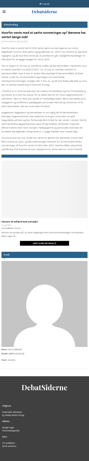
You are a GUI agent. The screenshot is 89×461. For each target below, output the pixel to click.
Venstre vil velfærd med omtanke (19, 222)
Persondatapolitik (10, 430)
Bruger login (8, 427)
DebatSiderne (44, 387)
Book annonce (9, 446)
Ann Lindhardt (10, 41)
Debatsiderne (44, 11)
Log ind (44, 3)
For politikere (8, 443)
